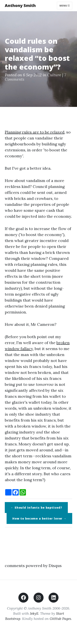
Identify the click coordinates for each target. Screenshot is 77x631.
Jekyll (34, 613)
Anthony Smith (20, 5)
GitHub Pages (60, 618)
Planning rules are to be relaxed (34, 132)
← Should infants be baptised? (36, 507)
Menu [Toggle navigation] (64, 5)
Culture (54, 74)
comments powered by (33, 565)
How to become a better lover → (39, 518)
